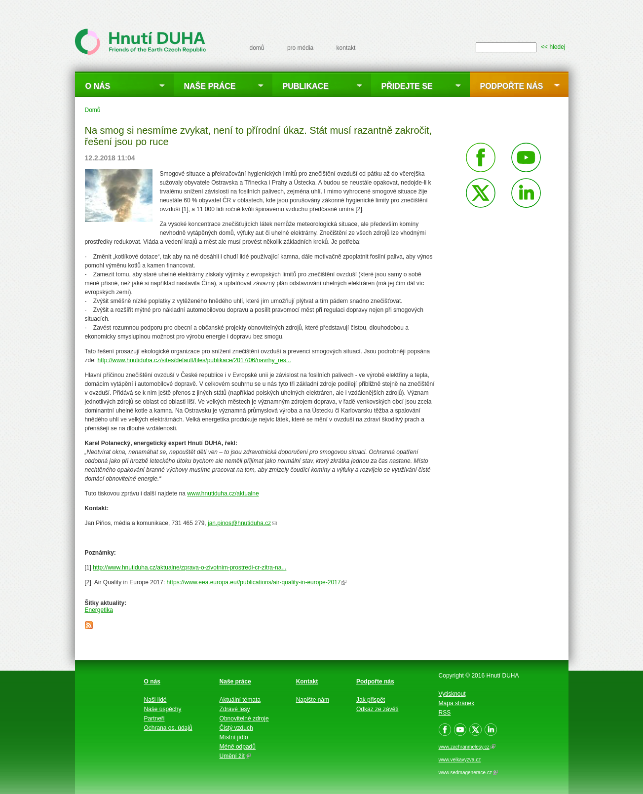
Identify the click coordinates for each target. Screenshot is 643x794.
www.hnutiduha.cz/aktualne (223, 493)
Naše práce (210, 86)
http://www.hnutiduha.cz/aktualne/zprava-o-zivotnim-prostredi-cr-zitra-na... (189, 567)
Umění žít (235, 756)
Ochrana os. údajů (168, 727)
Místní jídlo (234, 737)
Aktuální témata (240, 699)
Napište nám (312, 699)
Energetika (99, 609)
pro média (300, 47)
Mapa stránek (457, 703)
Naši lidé (155, 699)
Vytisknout (452, 693)
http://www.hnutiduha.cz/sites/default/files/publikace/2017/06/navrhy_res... (194, 360)
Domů (93, 110)
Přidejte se (407, 86)
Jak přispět (370, 699)
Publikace (306, 86)
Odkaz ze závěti (377, 709)
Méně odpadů (238, 746)
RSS (445, 712)
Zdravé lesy (235, 709)
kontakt (346, 47)
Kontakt (307, 681)
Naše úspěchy (163, 709)
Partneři (154, 718)
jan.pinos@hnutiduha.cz (242, 523)
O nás (98, 86)
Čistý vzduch (236, 727)
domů (257, 47)
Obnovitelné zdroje (244, 718)
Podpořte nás (511, 86)
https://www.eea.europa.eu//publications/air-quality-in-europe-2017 (257, 582)
